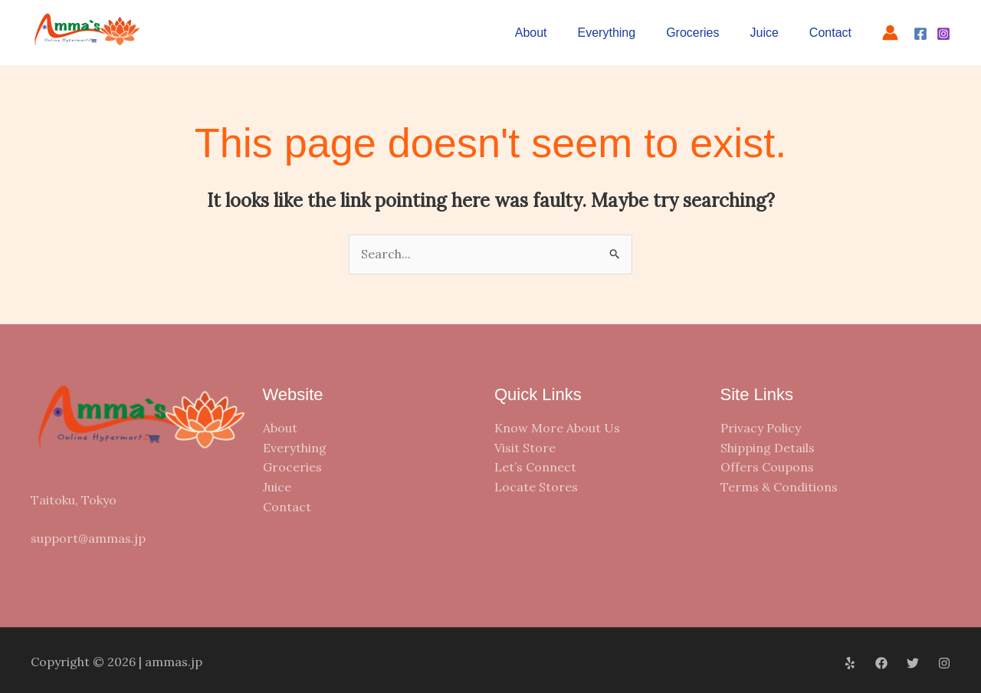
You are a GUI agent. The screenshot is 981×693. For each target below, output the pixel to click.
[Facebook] (920, 34)
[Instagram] (943, 34)
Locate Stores (536, 486)
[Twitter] (913, 663)
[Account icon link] (890, 33)
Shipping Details (767, 447)
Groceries (692, 32)
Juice (764, 32)
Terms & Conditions (779, 486)
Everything (607, 32)
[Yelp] (850, 663)
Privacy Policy (760, 427)
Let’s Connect (535, 467)
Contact (830, 32)
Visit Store (525, 447)
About (531, 32)
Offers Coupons (767, 467)
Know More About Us (557, 427)
